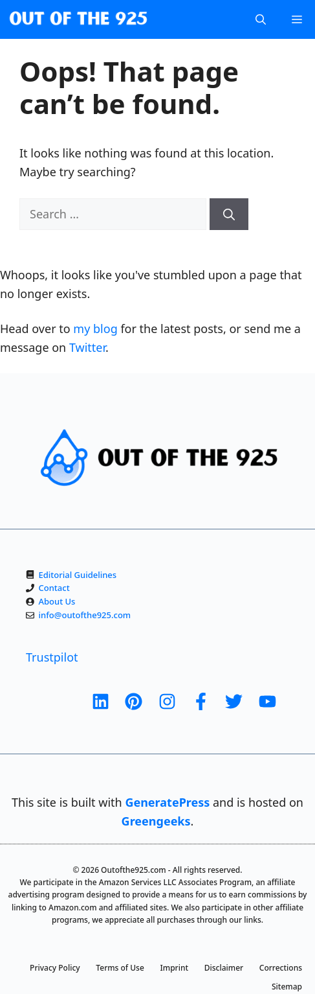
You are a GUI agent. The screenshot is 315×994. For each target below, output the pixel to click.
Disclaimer (223, 967)
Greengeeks (156, 821)
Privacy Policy (55, 967)
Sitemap (287, 986)
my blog (95, 328)
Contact (54, 588)
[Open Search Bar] (261, 19)
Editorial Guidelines (78, 575)
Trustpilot (52, 657)
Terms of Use (120, 967)
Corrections (280, 967)
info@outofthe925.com (85, 615)
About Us (57, 601)
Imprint (174, 967)
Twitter (87, 347)
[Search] (229, 214)
